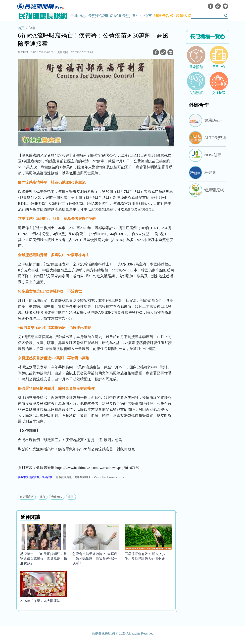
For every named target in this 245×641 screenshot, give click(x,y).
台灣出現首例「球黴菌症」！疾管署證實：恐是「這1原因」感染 (70, 440)
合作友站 (56, 496)
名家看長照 (120, 15)
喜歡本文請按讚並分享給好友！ (36, 477)
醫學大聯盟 (186, 15)
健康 (32, 28)
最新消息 (78, 15)
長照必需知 (98, 15)
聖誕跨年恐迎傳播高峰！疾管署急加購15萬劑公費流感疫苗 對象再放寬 (76, 449)
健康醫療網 (26, 496)
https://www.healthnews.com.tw (106, 477)
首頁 (21, 28)
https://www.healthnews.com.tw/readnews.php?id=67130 (97, 468)
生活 (71, 496)
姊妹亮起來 (164, 15)
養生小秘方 (142, 15)
